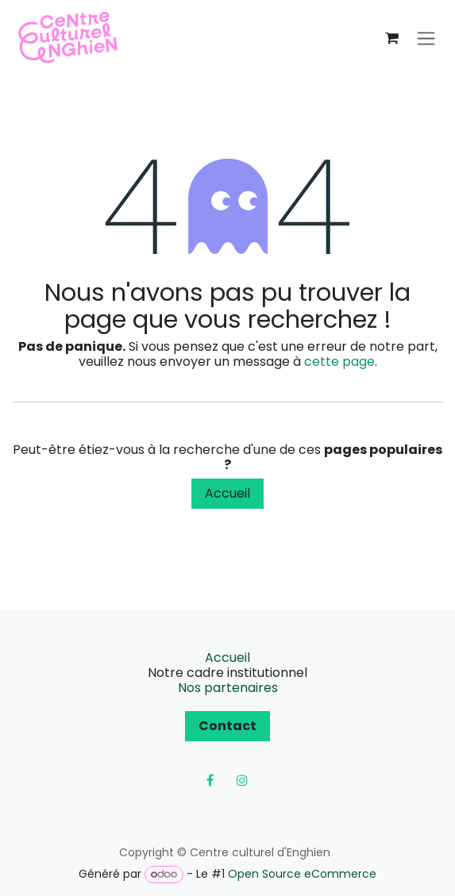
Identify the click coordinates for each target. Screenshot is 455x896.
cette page (339, 361)
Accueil (227, 493)
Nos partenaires (228, 687)
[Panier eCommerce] (391, 38)
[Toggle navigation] (426, 38)
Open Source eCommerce (302, 874)
